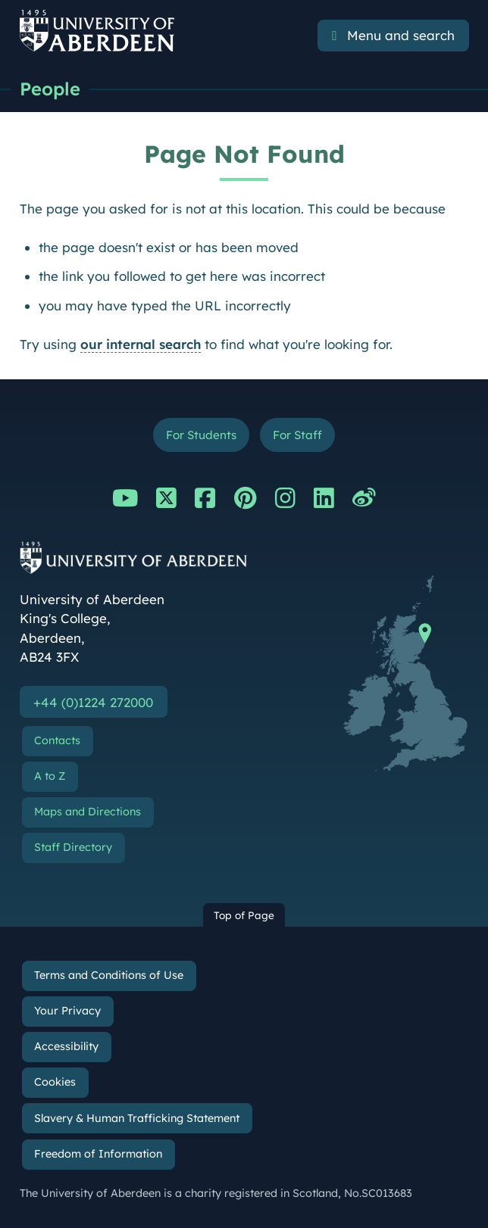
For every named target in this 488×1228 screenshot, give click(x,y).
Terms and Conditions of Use (108, 975)
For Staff (297, 435)
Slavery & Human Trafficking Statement (136, 1118)
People (50, 88)
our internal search (140, 344)
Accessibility (66, 1046)
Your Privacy (67, 1011)
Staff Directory (73, 848)
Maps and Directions (87, 811)
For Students (201, 435)
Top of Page (244, 915)
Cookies (55, 1082)
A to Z (49, 776)
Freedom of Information (98, 1154)
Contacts (57, 740)
